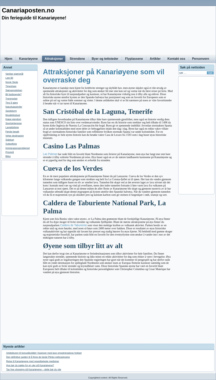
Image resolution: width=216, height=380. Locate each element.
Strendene (77, 58)
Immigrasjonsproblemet (17, 148)
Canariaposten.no (28, 10)
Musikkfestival (12, 115)
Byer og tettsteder (105, 58)
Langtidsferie (12, 127)
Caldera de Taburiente (73, 225)
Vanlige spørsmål (14, 74)
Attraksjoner (54, 58)
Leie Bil (9, 78)
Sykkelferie (11, 144)
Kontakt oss (176, 58)
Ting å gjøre (11, 102)
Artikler (155, 58)
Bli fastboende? (13, 94)
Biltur (8, 156)
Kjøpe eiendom (13, 119)
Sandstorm (11, 111)
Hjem (8, 58)
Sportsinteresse (13, 123)
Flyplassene (134, 58)
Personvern (200, 58)
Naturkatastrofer (13, 107)
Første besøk (12, 131)
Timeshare (10, 86)
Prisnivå (9, 152)
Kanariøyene (28, 58)
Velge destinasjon (14, 135)
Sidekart (9, 139)
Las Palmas (50, 154)
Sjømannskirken (13, 90)
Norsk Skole (11, 82)
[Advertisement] (108, 188)
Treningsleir (11, 98)
